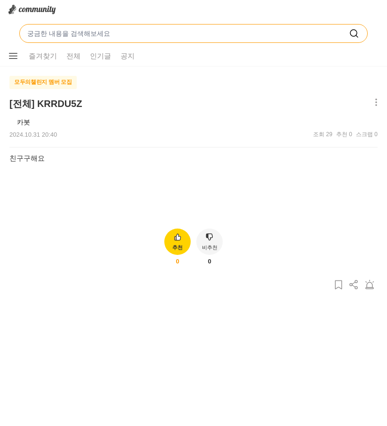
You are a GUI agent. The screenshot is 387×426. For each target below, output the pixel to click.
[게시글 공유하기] (354, 285)
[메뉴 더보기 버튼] (13, 56)
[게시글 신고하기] (370, 285)
